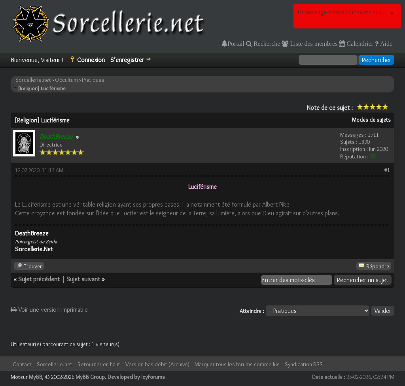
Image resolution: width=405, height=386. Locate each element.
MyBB (35, 376)
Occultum (66, 79)
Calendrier (359, 43)
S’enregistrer (127, 60)
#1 (387, 170)
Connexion (91, 60)
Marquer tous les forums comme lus (237, 364)
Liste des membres (312, 43)
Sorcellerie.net (33, 79)
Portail (235, 43)
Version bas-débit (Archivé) (157, 364)
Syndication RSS (304, 364)
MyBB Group (90, 376)
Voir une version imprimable (49, 309)
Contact (22, 364)
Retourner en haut (99, 364)
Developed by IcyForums (136, 376)
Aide (385, 43)
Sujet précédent (39, 279)
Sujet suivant (83, 279)
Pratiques (93, 79)
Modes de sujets (371, 119)
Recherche (266, 43)
